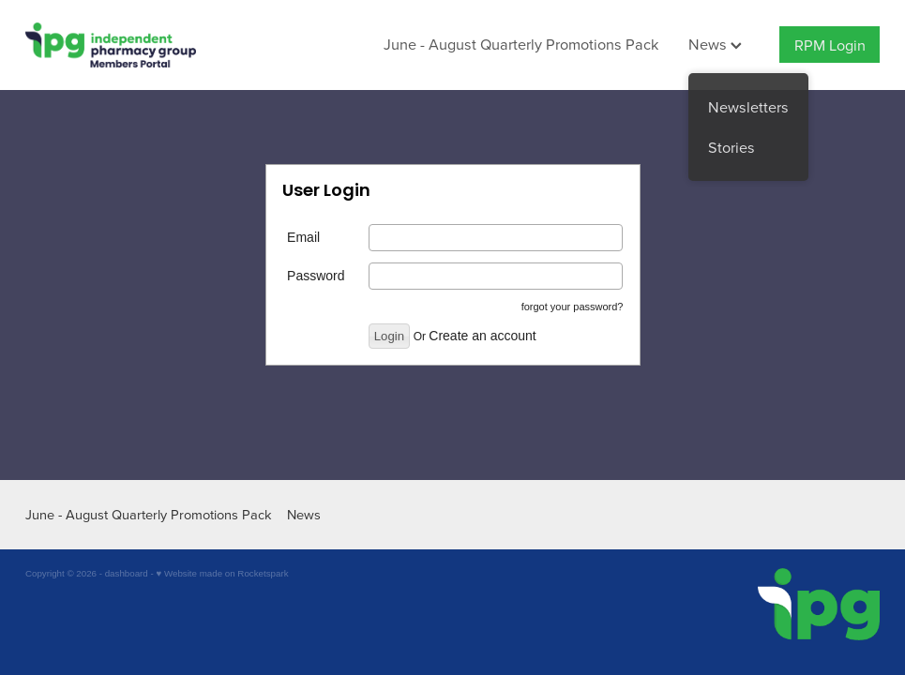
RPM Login (830, 44)
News (715, 43)
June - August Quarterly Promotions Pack (521, 43)
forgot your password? (572, 306)
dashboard (126, 573)
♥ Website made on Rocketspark (222, 573)
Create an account (482, 335)
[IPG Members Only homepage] (110, 44)
